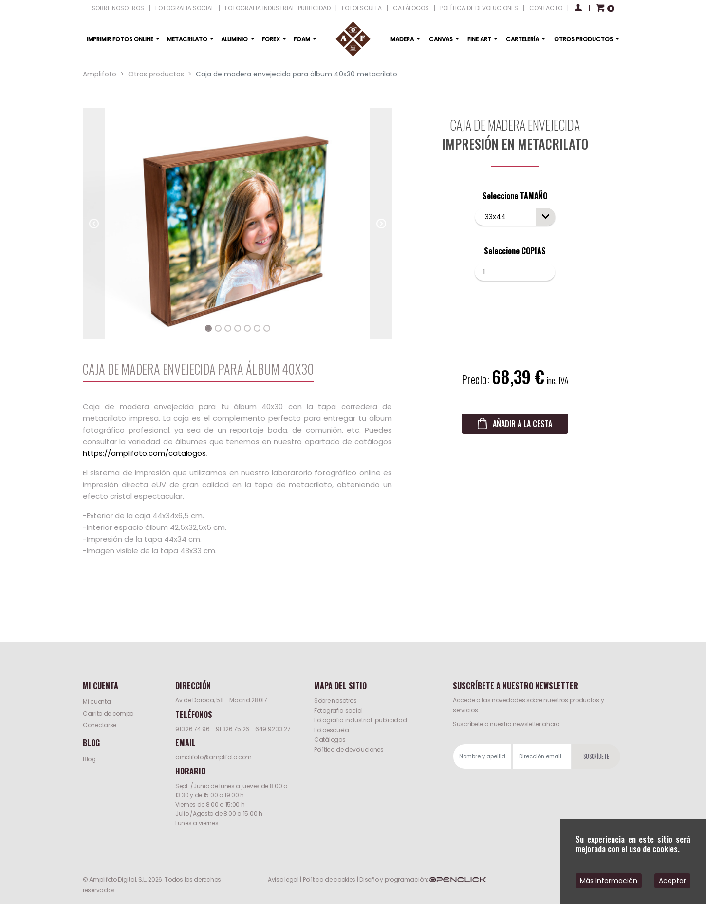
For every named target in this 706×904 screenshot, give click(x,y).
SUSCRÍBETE (596, 756)
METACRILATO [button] (188, 39)
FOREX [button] (271, 39)
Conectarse (99, 725)
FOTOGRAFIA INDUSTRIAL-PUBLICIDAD (278, 8)
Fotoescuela (331, 730)
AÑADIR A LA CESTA (522, 424)
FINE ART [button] (480, 39)
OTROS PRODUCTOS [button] (584, 39)
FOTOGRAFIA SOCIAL (184, 8)
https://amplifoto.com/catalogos (144, 453)
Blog (89, 759)
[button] (94, 223)
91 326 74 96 (192, 729)
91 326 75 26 (232, 729)
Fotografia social (338, 710)
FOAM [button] (303, 39)
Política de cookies (329, 879)
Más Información (608, 880)
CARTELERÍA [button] (523, 39)
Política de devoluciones (349, 749)
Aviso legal (283, 879)
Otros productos (156, 74)
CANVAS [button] (441, 39)
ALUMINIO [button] (235, 39)
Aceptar (672, 880)
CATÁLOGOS (411, 8)
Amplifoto (99, 74)
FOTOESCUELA (362, 8)
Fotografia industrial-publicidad (360, 720)
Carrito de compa (108, 713)
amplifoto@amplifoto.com (213, 757)
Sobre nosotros (335, 701)
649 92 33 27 (272, 729)
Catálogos (329, 739)
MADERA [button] (402, 39)
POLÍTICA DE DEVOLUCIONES (479, 8)
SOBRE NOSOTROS (118, 8)
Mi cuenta (97, 701)
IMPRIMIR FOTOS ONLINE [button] (121, 39)
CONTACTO (545, 8)
